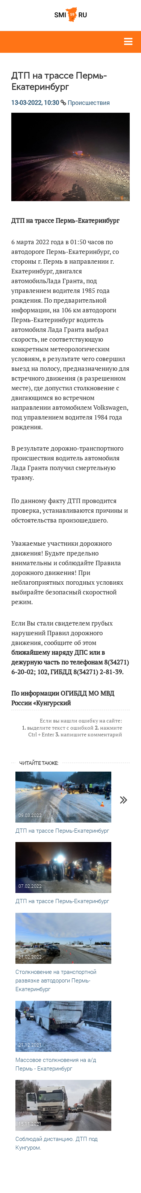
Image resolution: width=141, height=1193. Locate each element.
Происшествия (89, 102)
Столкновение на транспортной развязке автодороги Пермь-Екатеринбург (55, 980)
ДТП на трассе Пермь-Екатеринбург (62, 830)
